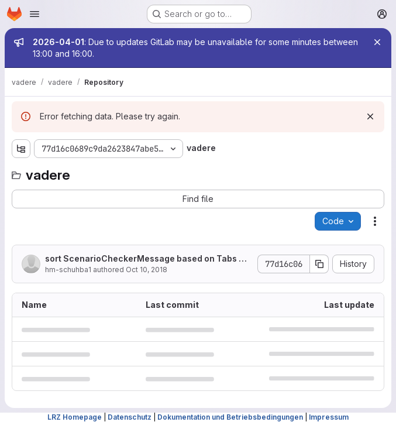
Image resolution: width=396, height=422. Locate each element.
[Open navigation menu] (34, 14)
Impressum (329, 417)
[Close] (377, 42)
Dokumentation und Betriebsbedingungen (230, 417)
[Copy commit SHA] (319, 264)
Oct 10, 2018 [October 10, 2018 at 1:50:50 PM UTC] (146, 269)
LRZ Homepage (74, 417)
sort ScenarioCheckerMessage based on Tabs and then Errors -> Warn (147, 259)
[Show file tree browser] (21, 148)
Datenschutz (129, 417)
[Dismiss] (370, 116)
